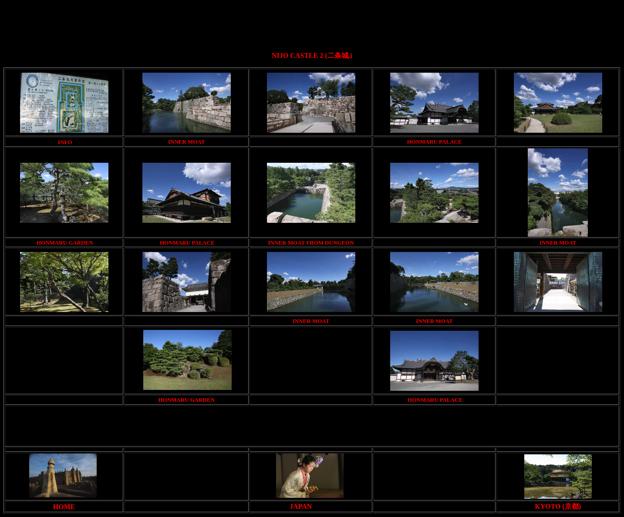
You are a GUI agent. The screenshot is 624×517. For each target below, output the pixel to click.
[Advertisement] (313, 23)
